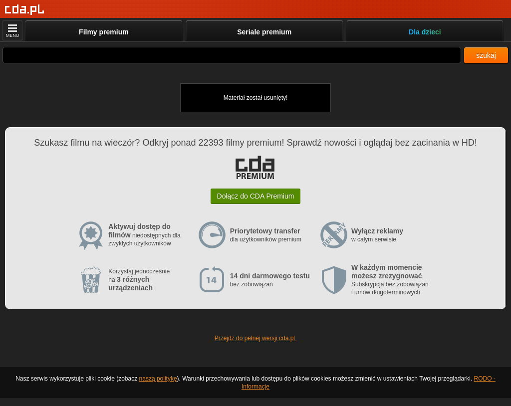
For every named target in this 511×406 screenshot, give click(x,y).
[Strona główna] (24, 9)
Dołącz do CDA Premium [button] (255, 196)
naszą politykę (158, 378)
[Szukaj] (231, 55)
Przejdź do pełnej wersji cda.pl (256, 338)
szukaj (486, 55)
